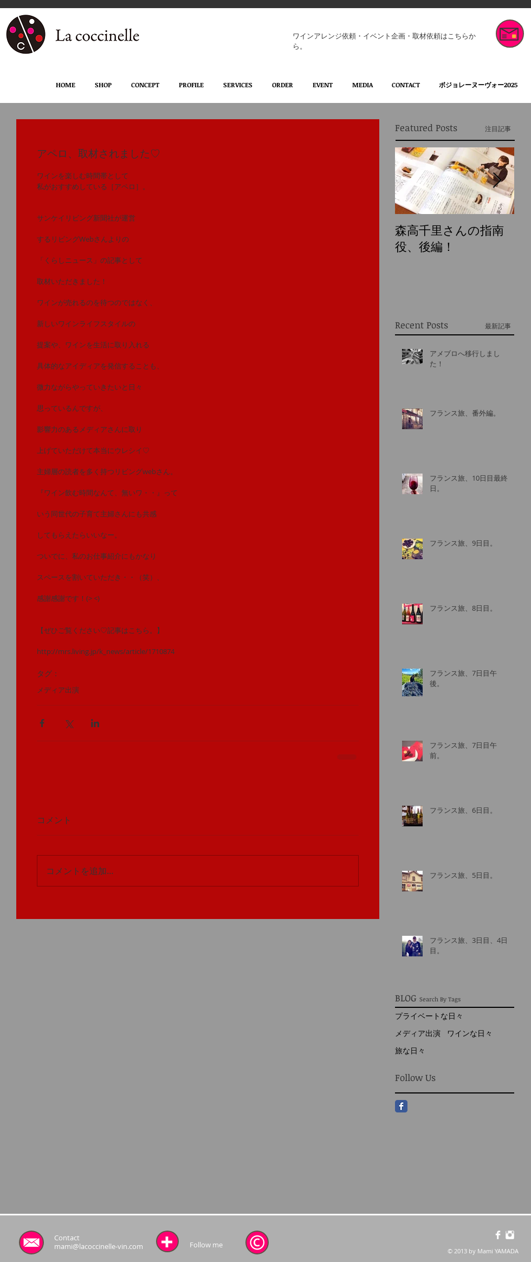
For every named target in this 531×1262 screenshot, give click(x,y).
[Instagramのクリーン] (510, 1235)
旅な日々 (410, 1050)
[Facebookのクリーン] (498, 1235)
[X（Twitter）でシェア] (68, 723)
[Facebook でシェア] (42, 723)
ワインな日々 (470, 1033)
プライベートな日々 (429, 1016)
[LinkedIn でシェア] (95, 723)
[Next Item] (497, 180)
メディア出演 (58, 689)
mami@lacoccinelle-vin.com (98, 1246)
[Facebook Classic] (401, 1106)
